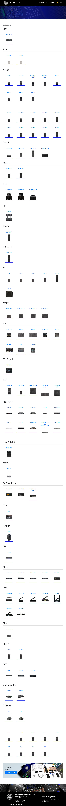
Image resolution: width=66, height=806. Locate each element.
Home (61, 2)
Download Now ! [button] (11, 772)
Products (41, 2)
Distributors (52, 2)
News (47, 2)
